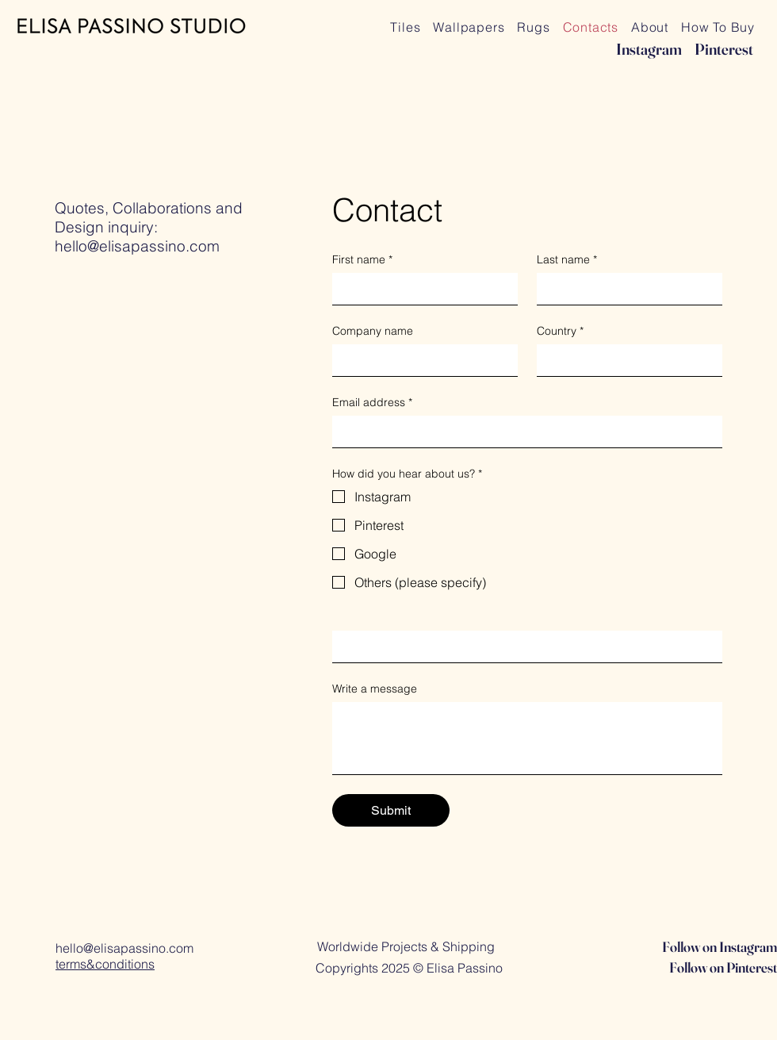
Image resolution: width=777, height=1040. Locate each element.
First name (362, 260)
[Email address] (522, 431)
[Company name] (420, 360)
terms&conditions (105, 964)
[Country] (625, 360)
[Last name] (625, 289)
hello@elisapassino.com (137, 245)
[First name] (420, 289)
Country (560, 331)
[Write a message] (527, 738)
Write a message (374, 689)
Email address (372, 402)
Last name (567, 260)
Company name (372, 331)
